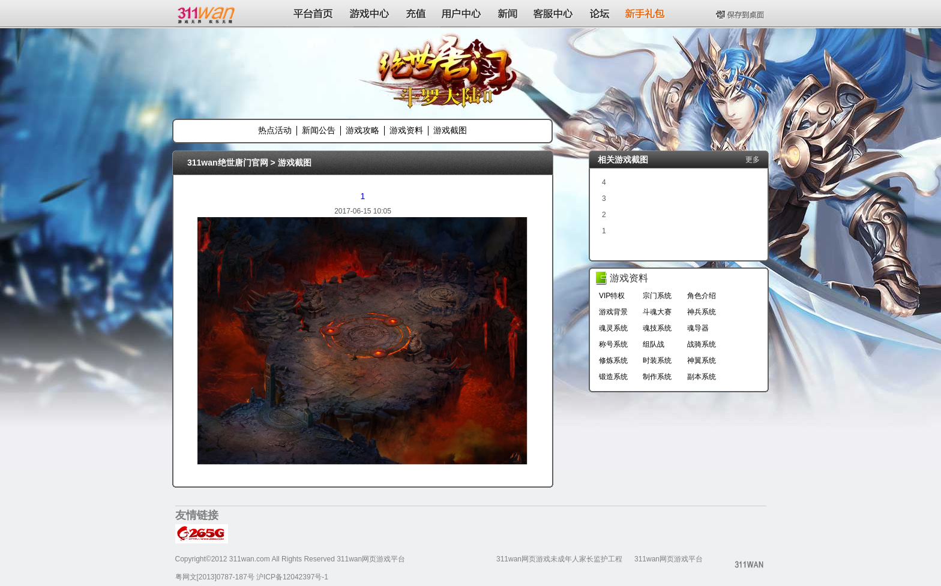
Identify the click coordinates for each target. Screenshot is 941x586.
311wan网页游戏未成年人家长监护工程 (559, 559)
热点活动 (275, 130)
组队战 (653, 344)
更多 (752, 159)
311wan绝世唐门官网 (227, 162)
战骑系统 (701, 344)
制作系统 (657, 376)
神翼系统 (701, 360)
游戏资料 (406, 130)
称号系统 (613, 344)
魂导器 (698, 328)
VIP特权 (612, 296)
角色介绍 (701, 296)
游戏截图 (450, 130)
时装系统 (657, 360)
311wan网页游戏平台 (668, 559)
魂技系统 (657, 328)
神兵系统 (701, 312)
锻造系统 (613, 376)
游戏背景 (613, 312)
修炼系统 (613, 360)
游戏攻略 (362, 130)
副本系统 (701, 376)
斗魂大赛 (657, 312)
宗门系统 (657, 296)
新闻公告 (318, 130)
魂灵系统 (613, 328)
